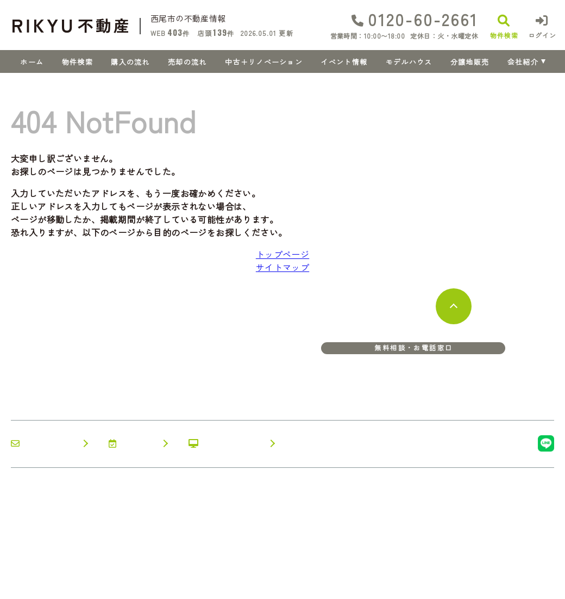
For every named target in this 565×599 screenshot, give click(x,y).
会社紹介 (522, 62)
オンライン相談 (226, 443)
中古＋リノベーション (264, 62)
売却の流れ (187, 62)
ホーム (31, 62)
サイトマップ (282, 267)
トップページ (282, 254)
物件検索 (77, 62)
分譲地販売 (469, 62)
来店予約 (132, 443)
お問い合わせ (43, 443)
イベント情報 (344, 62)
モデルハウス (409, 62)
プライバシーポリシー (150, 582)
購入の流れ (130, 62)
